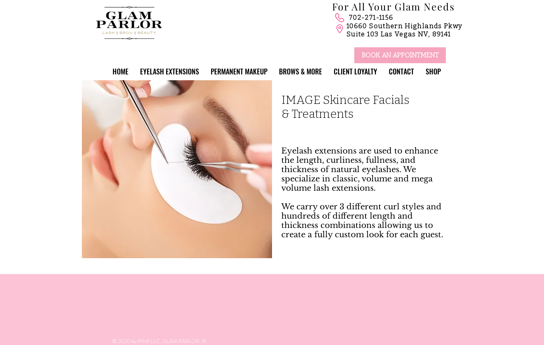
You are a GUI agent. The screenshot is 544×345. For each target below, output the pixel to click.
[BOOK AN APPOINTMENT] (400, 55)
